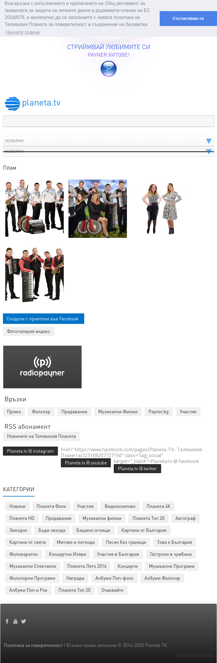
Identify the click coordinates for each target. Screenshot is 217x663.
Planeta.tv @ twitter (137, 468)
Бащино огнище (93, 529)
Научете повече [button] (23, 32)
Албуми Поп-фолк (114, 577)
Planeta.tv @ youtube (86, 462)
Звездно (18, 529)
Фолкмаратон (23, 553)
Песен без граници (126, 541)
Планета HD (22, 517)
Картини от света (27, 541)
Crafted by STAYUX (195, 654)
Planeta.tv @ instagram (30, 450)
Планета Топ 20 (148, 517)
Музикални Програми (171, 565)
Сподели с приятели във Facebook (42, 318)
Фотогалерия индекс (28, 330)
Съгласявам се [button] (188, 18)
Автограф (185, 517)
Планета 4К (158, 505)
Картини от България (143, 529)
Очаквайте (112, 589)
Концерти (128, 565)
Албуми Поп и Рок (28, 589)
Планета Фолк (51, 505)
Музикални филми (101, 517)
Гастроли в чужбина (171, 553)
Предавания (58, 517)
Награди (75, 577)
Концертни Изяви (67, 553)
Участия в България (118, 553)
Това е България (174, 541)
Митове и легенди (76, 541)
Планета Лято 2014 (86, 565)
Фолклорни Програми (32, 577)
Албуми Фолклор (162, 577)
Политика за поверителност (33, 644)
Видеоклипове (120, 505)
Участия (85, 505)
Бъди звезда (51, 529)
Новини (17, 505)
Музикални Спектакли (32, 565)
